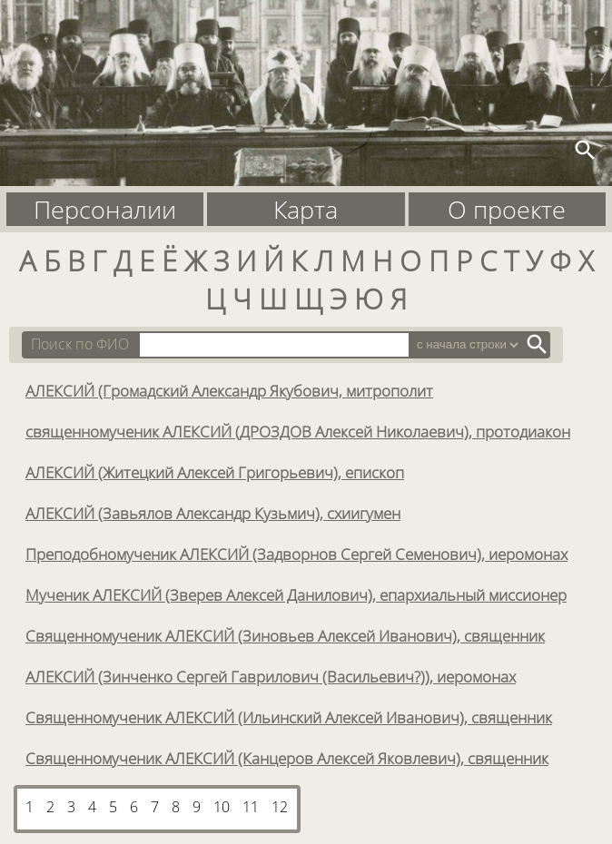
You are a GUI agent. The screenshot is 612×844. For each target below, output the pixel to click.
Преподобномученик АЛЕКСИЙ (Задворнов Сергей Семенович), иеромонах (296, 553)
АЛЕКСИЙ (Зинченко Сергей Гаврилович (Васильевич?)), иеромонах (270, 676)
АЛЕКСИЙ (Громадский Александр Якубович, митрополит (229, 390)
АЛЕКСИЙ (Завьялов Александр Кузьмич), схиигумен (212, 513)
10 (221, 807)
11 (250, 807)
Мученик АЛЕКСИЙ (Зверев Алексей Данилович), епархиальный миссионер (296, 594)
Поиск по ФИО (80, 344)
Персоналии (105, 209)
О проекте (507, 209)
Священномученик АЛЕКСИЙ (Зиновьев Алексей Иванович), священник (285, 635)
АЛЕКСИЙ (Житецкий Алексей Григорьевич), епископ (214, 472)
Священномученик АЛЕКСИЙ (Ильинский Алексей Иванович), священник (288, 717)
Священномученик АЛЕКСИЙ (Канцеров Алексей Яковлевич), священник (286, 758)
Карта (305, 209)
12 (279, 807)
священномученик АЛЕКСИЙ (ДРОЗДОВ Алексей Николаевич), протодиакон (297, 431)
